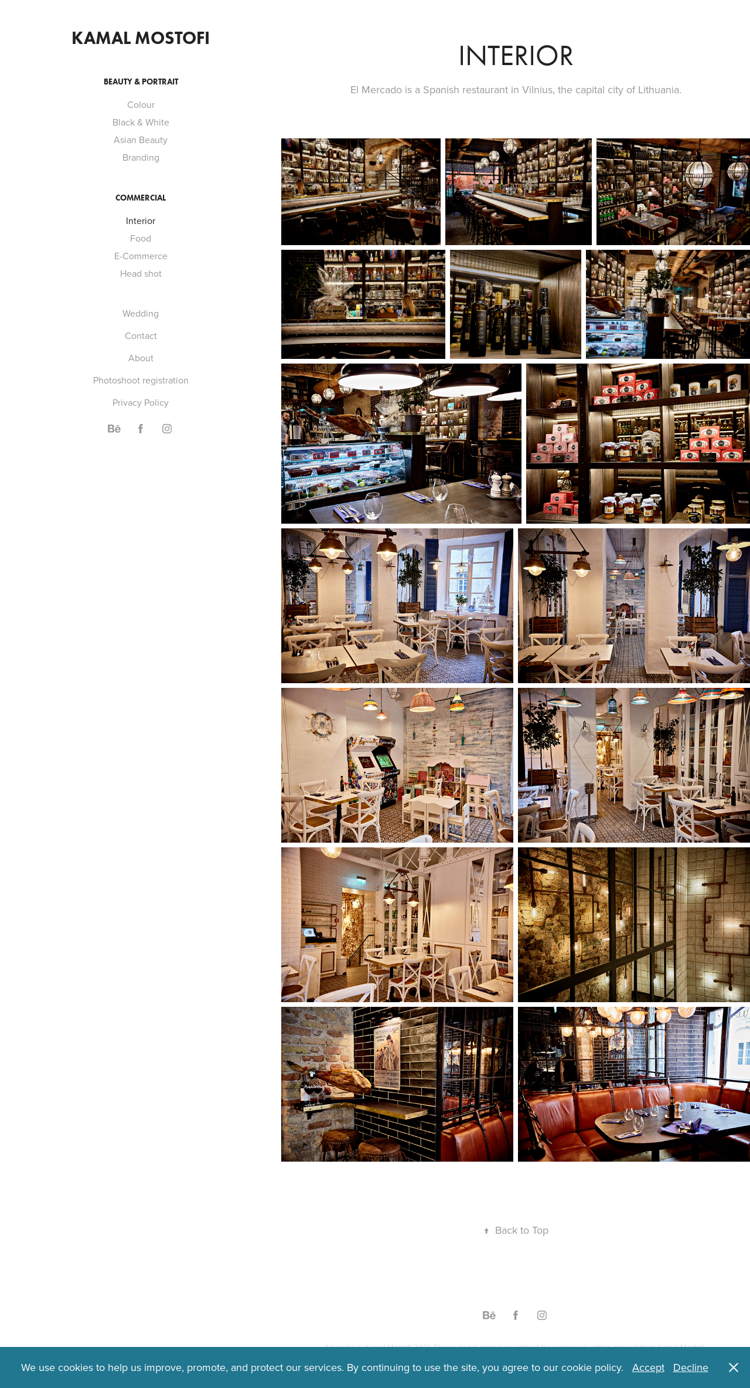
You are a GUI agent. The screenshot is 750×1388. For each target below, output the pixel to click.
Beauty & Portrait (141, 82)
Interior (140, 220)
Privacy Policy (140, 402)
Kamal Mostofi (140, 38)
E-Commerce (141, 255)
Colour (141, 104)
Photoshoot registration (141, 380)
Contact (141, 335)
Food (140, 238)
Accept (648, 1367)
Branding (140, 157)
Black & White (140, 122)
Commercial (140, 198)
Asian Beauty (141, 139)
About (141, 357)
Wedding (140, 313)
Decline (690, 1367)
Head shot (141, 273)
